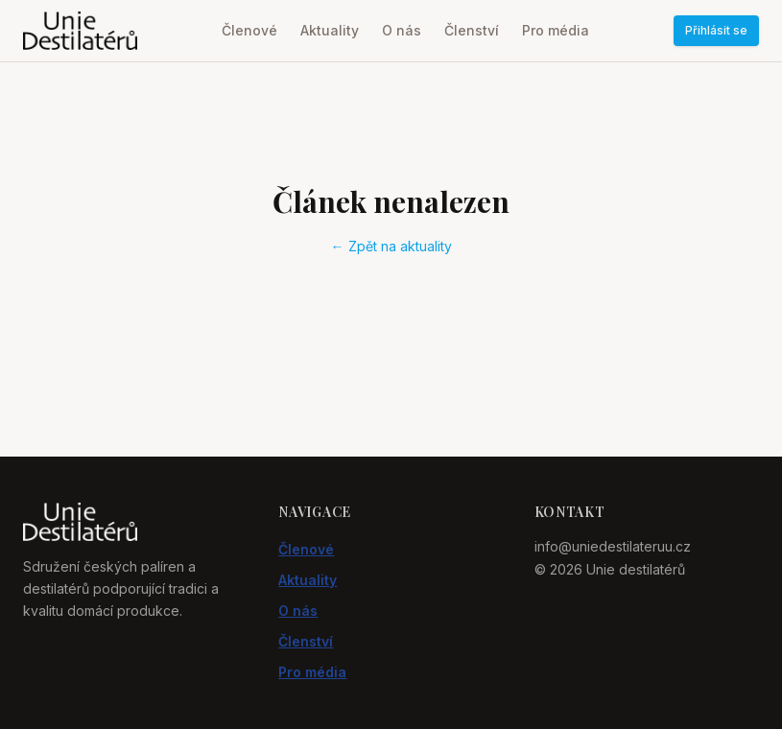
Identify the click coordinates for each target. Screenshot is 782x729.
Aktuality (329, 30)
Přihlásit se (716, 30)
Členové (249, 30)
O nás (401, 30)
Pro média (555, 30)
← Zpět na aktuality (391, 246)
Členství (471, 30)
